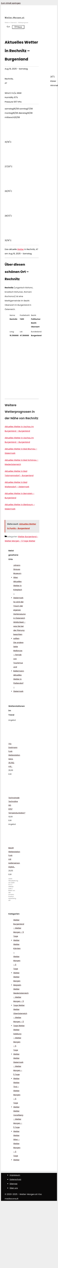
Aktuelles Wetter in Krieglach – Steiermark (18, 589)
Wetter (20, 249)
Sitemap (13, 1183)
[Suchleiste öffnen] (8, 27)
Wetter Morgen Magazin (17, 981)
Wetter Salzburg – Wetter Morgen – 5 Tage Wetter (17, 1041)
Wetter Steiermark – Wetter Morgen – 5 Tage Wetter (18, 1068)
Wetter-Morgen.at (14, 18)
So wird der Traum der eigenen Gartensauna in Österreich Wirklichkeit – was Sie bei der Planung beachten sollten (19, 620)
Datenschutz (15, 1179)
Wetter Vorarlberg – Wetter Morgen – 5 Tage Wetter (18, 1121)
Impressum (15, 1175)
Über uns (14, 1188)
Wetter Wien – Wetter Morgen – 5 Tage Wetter (16, 1147)
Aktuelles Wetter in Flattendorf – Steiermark (18, 683)
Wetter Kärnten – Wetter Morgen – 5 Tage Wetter (17, 958)
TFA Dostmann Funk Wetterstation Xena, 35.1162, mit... (14, 755)
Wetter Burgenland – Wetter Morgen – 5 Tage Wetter (18, 930)
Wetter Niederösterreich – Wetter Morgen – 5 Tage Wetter (21, 997)
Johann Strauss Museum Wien (17, 571)
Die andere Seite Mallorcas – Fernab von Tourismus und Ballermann (18, 656)
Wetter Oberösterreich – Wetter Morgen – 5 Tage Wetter (20, 1017)
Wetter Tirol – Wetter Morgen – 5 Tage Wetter (16, 1094)
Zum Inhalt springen (11, 3)
